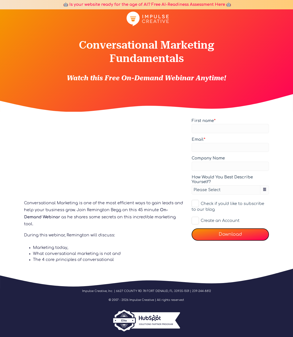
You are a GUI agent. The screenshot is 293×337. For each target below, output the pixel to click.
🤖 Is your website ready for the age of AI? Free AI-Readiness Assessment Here (143, 4)
